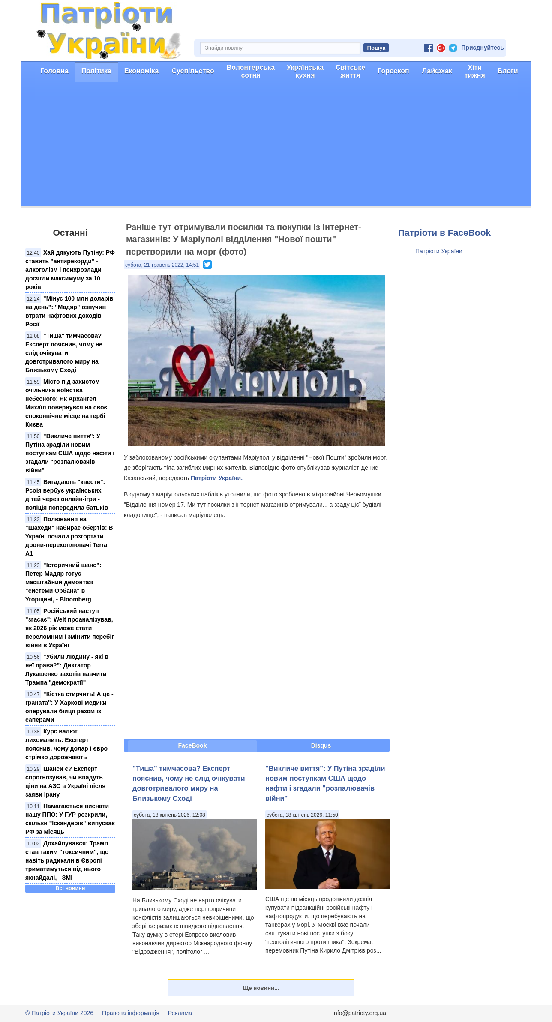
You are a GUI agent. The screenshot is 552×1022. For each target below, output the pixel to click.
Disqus (321, 745)
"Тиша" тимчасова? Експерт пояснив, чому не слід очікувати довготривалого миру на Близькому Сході (63, 352)
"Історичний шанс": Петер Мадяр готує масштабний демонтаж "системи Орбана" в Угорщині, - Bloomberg (63, 582)
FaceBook (192, 745)
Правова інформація (130, 1013)
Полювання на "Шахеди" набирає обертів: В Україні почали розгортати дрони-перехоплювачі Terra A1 (69, 536)
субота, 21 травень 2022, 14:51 (162, 265)
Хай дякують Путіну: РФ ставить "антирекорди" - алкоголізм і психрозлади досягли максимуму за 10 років (70, 269)
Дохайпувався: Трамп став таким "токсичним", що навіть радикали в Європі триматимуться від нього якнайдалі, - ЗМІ (67, 860)
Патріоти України (438, 251)
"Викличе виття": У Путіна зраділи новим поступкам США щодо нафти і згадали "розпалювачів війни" (69, 453)
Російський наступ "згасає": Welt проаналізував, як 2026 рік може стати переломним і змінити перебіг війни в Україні (69, 628)
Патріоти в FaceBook (444, 232)
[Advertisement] (276, 146)
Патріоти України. (217, 478)
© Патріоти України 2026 (59, 1013)
